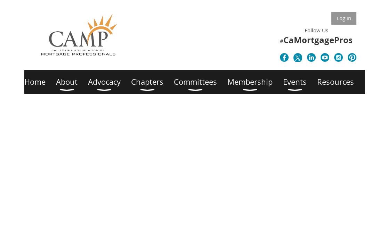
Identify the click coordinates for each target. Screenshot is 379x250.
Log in (344, 18)
